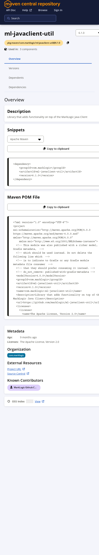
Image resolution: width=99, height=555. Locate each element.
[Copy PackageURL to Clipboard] (68, 42)
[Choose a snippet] (25, 139)
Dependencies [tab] (17, 88)
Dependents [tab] (16, 79)
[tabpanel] (49, 252)
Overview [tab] (14, 60)
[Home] (49, 4)
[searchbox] (27, 18)
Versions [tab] (14, 69)
